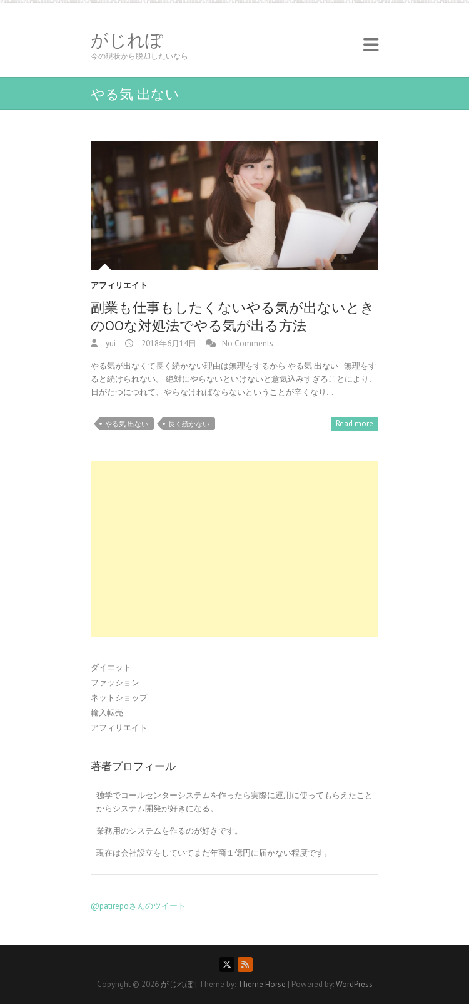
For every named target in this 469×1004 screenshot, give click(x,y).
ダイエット (111, 667)
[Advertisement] (234, 549)
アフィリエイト (119, 285)
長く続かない (188, 423)
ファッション (115, 682)
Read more (354, 423)
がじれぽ (127, 40)
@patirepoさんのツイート (138, 906)
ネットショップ (119, 697)
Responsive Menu (370, 44)
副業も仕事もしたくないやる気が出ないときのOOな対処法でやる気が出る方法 (233, 316)
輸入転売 (107, 712)
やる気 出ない (126, 423)
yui (110, 343)
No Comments (247, 343)
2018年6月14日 (167, 343)
